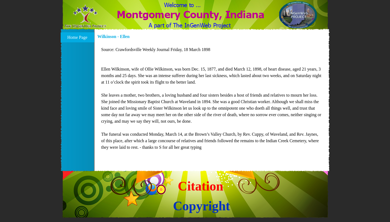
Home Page (77, 37)
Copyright (201, 206)
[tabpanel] (212, 101)
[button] (85, 16)
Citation (200, 186)
